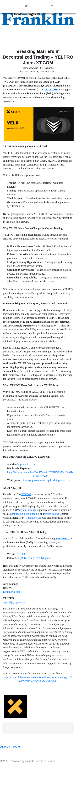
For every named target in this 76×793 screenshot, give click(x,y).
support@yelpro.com (14, 602)
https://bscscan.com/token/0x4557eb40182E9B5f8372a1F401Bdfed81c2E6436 (40, 474)
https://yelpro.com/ (27, 464)
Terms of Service (45, 761)
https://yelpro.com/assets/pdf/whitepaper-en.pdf (46, 480)
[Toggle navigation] (51, 5)
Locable (29, 761)
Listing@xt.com (11, 591)
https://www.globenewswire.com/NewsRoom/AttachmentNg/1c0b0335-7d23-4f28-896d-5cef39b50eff (38, 679)
